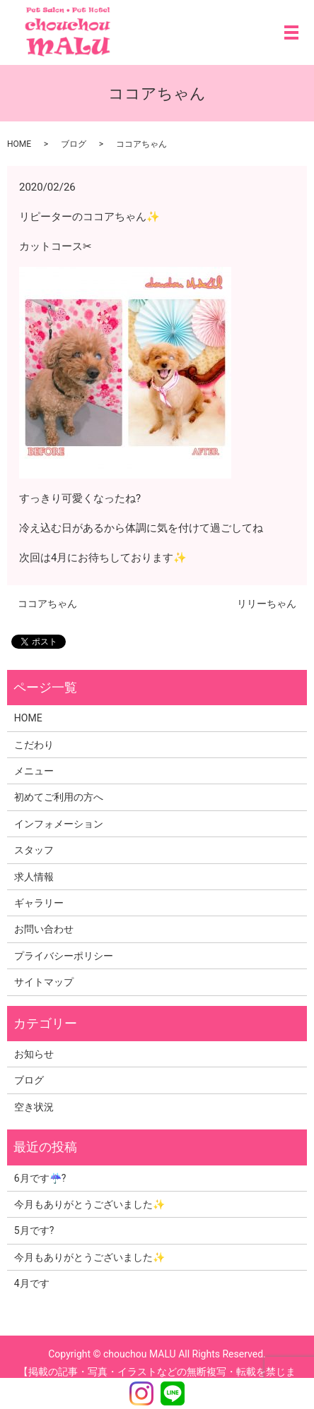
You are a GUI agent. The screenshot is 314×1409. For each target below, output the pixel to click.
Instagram (141, 1393)
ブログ (73, 144)
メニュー (34, 771)
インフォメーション (58, 823)
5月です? (34, 1230)
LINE (173, 1393)
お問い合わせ (44, 929)
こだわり (34, 744)
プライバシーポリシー (63, 955)
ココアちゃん (47, 603)
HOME (19, 144)
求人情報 (34, 876)
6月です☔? (40, 1178)
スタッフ (34, 850)
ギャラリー (39, 903)
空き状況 (34, 1107)
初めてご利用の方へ (58, 797)
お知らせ (34, 1054)
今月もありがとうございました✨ (89, 1204)
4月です (32, 1283)
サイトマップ (44, 982)
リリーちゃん (266, 603)
